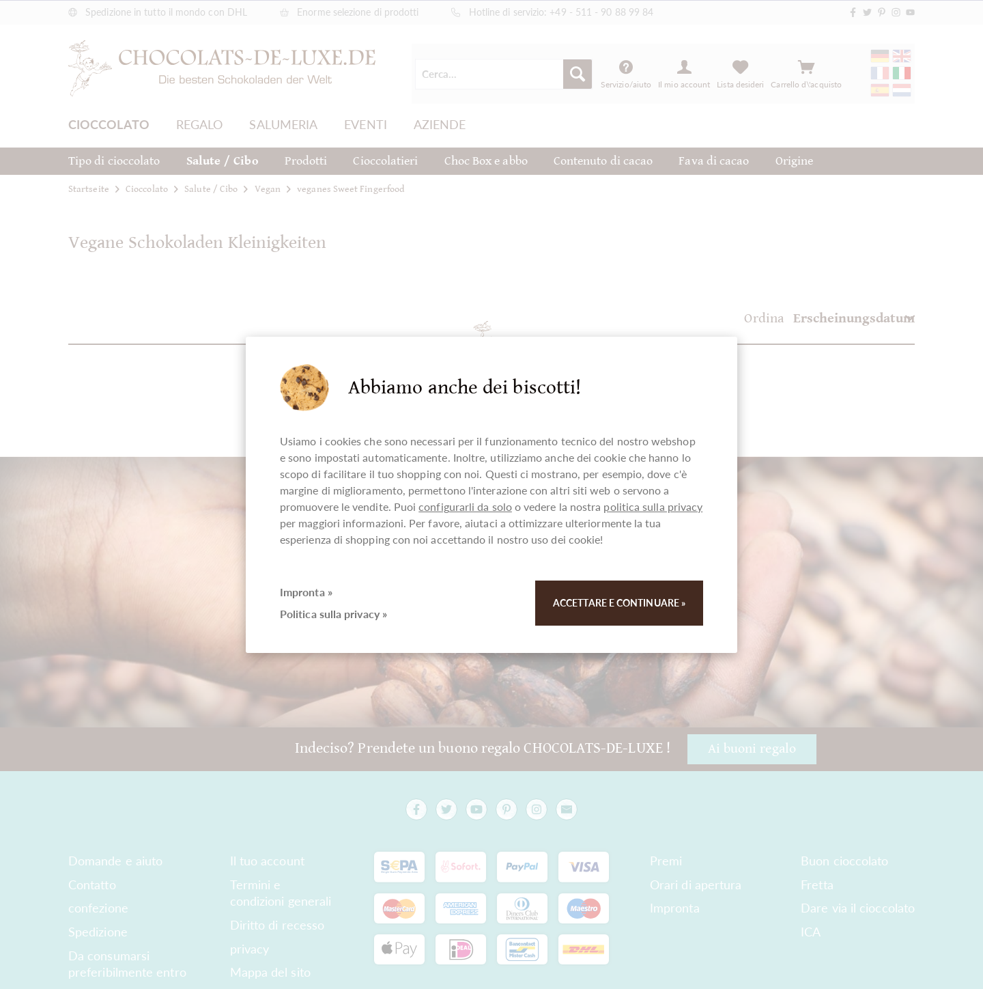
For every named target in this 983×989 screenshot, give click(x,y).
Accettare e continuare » (619, 603)
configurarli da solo (465, 506)
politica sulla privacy (652, 506)
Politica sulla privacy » (333, 613)
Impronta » (306, 591)
